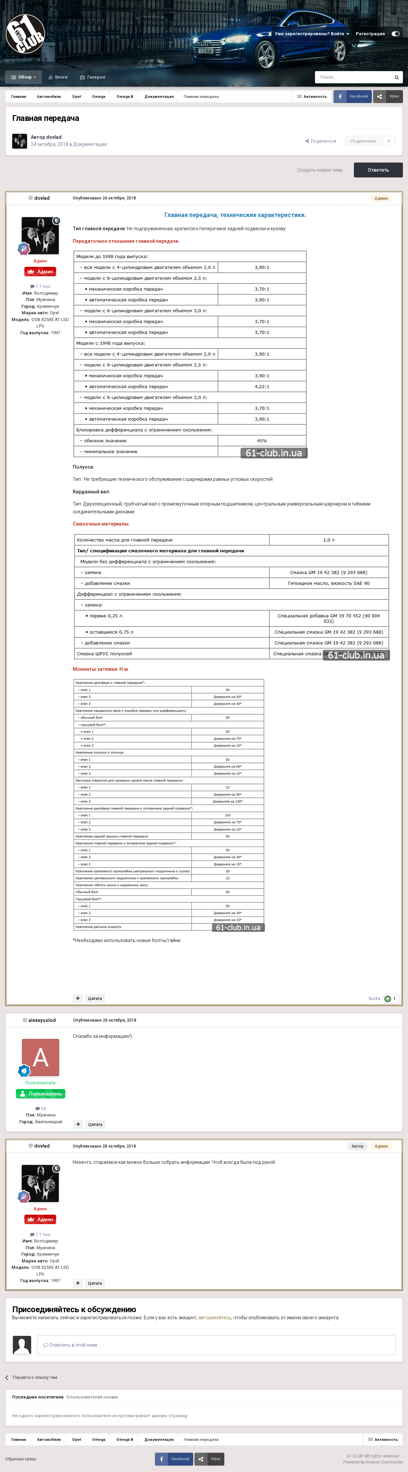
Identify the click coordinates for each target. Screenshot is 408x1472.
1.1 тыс (40, 286)
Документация (90, 144)
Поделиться (320, 141)
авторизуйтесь (214, 1317)
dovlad (54, 137)
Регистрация (370, 33)
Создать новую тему (320, 170)
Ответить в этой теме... (72, 1345)
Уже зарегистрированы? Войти (312, 34)
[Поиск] (337, 77)
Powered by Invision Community (373, 1462)
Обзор (25, 77)
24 (41, 1108)
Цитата (95, 998)
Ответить (378, 170)
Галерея (95, 77)
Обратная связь (20, 1459)
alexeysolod (42, 1020)
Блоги (61, 77)
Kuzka (374, 998)
